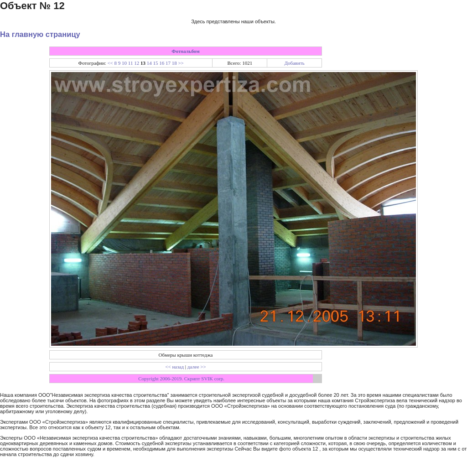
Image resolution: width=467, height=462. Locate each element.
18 (174, 63)
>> (180, 63)
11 (130, 63)
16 (161, 63)
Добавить (294, 63)
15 (155, 63)
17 (168, 63)
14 (149, 63)
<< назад (174, 366)
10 (124, 63)
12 (136, 63)
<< (110, 63)
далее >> (196, 366)
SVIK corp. (212, 378)
